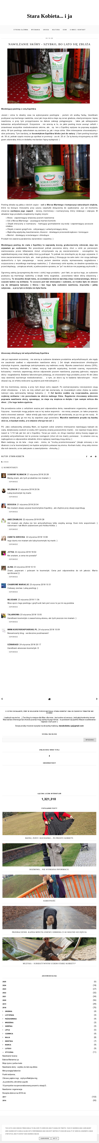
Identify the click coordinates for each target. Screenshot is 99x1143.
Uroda (46, 29)
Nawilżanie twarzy (9, 1056)
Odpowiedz (13, 481)
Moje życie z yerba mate (12, 1063)
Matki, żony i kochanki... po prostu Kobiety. (49, 838)
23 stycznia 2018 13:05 (31, 615)
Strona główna (21, 29)
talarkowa (13, 615)
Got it (55, 1138)
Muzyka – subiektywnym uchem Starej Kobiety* (49, 964)
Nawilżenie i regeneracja (12, 1089)
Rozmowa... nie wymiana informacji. (49, 869)
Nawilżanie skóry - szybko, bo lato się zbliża (19, 1067)
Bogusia (11, 504)
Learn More (44, 1138)
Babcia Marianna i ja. (10, 1060)
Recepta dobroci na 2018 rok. (14, 1093)
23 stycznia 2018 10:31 (40, 585)
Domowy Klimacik (16, 474)
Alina (10, 567)
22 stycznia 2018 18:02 (25, 552)
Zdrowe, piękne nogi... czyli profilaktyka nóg (19, 1078)
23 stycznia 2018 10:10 (25, 567)
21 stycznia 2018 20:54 (28, 504)
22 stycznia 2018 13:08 (37, 537)
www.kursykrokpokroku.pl (22, 630)
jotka (10, 552)
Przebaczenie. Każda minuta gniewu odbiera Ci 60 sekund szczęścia (49, 932)
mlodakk (12, 600)
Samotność (49, 901)
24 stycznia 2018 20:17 (30, 645)
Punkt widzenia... (9, 1074)
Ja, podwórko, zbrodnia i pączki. (15, 1082)
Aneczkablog (14, 519)
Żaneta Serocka (16, 537)
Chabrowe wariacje (18, 585)
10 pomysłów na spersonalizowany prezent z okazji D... (24, 1086)
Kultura (56, 29)
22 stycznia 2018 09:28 (33, 519)
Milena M (12, 489)
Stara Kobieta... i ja (49, 16)
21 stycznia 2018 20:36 (29, 489)
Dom (65, 29)
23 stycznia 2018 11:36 (28, 600)
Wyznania (35, 29)
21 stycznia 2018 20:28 (38, 474)
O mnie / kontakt (78, 29)
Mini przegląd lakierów (11, 1071)
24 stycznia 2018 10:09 (49, 630)
